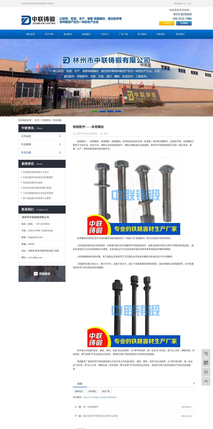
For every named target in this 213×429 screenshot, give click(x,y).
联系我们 (180, 34)
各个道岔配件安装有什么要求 (37, 198)
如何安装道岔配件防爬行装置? (37, 188)
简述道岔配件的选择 (32, 182)
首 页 (37, 120)
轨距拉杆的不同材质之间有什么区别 (100, 416)
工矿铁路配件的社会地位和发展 (38, 193)
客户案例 (142, 34)
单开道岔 (92, 391)
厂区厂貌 (123, 34)
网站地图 (178, 3)
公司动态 (26, 136)
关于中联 (49, 34)
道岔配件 (67, 34)
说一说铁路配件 (90, 407)
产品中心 (105, 34)
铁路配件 (86, 34)
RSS (184, 3)
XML (189, 3)
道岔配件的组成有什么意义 (36, 172)
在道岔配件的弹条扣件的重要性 (38, 177)
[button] (95, 111)
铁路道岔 (79, 391)
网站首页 (30, 34)
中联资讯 (160, 34)
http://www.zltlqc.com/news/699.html (100, 397)
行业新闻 (26, 144)
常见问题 (57, 120)
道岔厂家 (106, 391)
